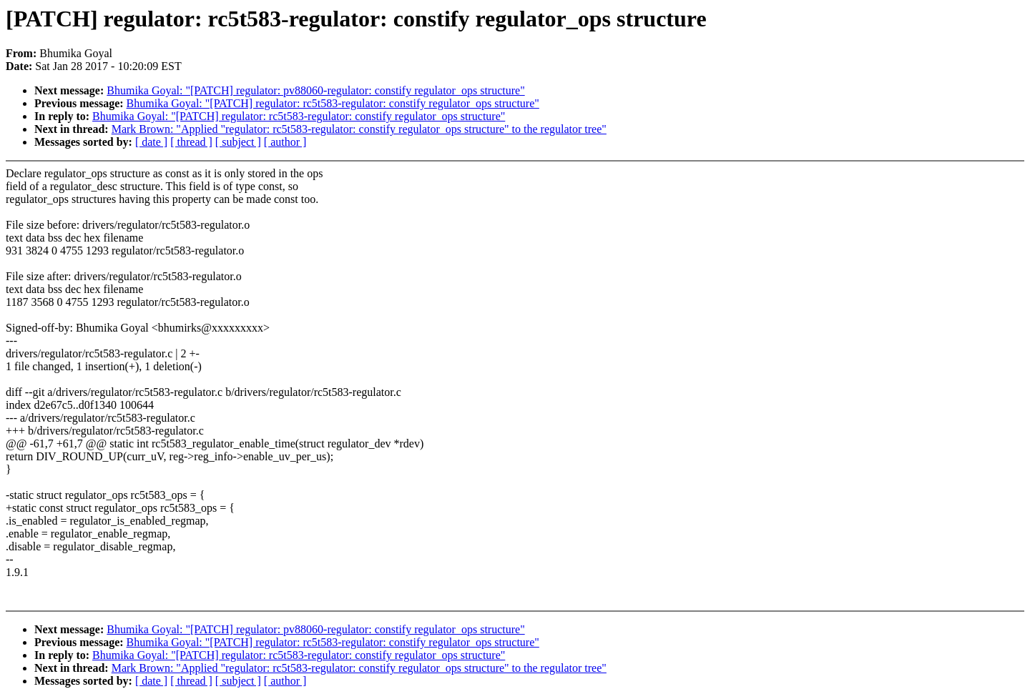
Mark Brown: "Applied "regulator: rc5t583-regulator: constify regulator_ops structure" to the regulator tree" (359, 129)
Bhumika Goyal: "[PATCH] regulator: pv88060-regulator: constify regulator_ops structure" (315, 90)
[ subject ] (238, 142)
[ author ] (285, 142)
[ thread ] (191, 142)
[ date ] (151, 142)
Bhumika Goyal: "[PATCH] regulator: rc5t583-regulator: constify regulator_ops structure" (333, 103)
